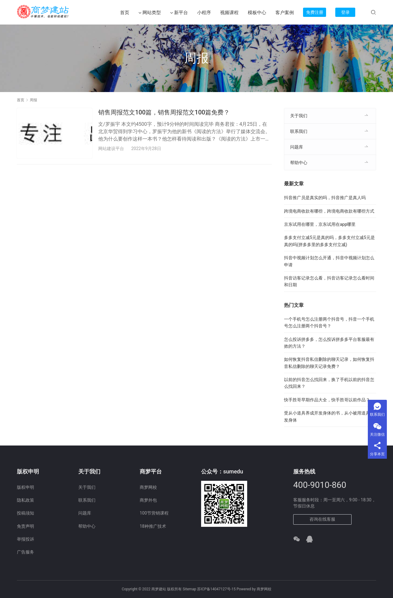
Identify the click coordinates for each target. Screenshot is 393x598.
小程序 (204, 12)
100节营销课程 (154, 513)
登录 (345, 12)
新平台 (179, 13)
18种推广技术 (153, 526)
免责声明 (25, 526)
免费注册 (314, 12)
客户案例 (284, 12)
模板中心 (257, 12)
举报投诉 (25, 539)
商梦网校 (148, 487)
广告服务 (25, 552)
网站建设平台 (111, 148)
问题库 (296, 147)
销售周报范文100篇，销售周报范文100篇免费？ (164, 112)
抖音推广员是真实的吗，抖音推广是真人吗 (325, 197)
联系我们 (298, 131)
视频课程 (229, 12)
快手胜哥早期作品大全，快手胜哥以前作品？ (327, 399)
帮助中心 (298, 162)
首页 (124, 12)
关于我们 (298, 115)
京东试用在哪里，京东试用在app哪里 (320, 224)
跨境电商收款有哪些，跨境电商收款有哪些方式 (329, 211)
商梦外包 (148, 500)
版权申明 (25, 487)
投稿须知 (25, 513)
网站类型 (149, 13)
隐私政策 (25, 500)
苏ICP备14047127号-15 (216, 589)
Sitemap (189, 589)
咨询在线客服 (322, 519)
